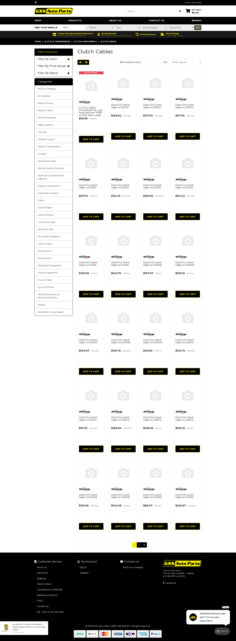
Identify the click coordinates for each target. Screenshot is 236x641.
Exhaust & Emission (48, 193)
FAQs (40, 600)
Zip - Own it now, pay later (50, 612)
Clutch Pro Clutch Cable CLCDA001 (152, 106)
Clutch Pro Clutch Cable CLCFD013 (152, 186)
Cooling (42, 153)
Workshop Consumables (50, 312)
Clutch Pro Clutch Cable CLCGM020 (152, 496)
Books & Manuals (47, 117)
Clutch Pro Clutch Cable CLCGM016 (88, 496)
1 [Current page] (134, 545)
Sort (165, 62)
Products (75, 20)
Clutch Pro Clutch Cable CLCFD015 (88, 263)
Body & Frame (45, 110)
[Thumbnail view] (80, 62)
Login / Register (193, 2)
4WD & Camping (47, 88)
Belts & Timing (45, 103)
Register (84, 573)
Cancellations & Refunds (49, 589)
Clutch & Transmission (49, 146)
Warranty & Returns (47, 595)
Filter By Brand (54, 73)
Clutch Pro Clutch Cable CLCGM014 (152, 418)
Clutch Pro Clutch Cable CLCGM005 (184, 263)
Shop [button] (37, 20)
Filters (41, 200)
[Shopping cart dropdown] (193, 11)
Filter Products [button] (47, 52)
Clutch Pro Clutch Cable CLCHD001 (184, 496)
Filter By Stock (54, 59)
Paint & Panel (45, 243)
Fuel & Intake (45, 207)
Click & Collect (44, 584)
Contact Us (156, 20)
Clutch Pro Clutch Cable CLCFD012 (120, 186)
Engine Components (49, 186)
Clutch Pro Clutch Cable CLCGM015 (184, 418)
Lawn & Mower (46, 215)
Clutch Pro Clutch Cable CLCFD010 (184, 106)
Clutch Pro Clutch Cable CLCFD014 (184, 186)
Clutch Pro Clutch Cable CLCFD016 (120, 263)
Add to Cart (91, 139)
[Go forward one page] (144, 545)
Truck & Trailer (45, 280)
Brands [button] (197, 20)
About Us (115, 20)
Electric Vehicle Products (51, 168)
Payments (42, 573)
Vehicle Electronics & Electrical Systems (49, 296)
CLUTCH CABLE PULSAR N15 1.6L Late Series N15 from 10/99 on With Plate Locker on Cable (90, 112)
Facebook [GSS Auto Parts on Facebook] (169, 583)
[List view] (86, 62)
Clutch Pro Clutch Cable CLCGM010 (184, 341)
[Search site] (180, 11)
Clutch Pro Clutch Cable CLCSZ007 (120, 106)
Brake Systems (46, 125)
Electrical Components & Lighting (51, 177)
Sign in (83, 567)
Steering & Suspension (50, 265)
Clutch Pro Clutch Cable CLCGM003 (152, 263)
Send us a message (133, 567)
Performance (45, 251)
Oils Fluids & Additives (49, 236)
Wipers (41, 304)
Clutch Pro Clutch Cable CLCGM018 (120, 496)
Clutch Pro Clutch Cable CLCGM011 (88, 418)
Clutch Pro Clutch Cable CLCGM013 (120, 418)
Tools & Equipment (48, 272)
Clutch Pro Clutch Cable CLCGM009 (152, 341)
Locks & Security (46, 222)
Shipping (41, 578)
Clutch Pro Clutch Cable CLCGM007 (88, 341)
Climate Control (46, 139)
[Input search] (151, 11)
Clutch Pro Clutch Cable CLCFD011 (88, 186)
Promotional (44, 258)
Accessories (44, 96)
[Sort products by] (186, 62)
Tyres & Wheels (46, 287)
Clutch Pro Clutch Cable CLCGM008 (120, 341)
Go (198, 27)
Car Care (42, 132)
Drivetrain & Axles (47, 161)
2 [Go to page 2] (139, 545)
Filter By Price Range (54, 66)
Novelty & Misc (46, 229)
